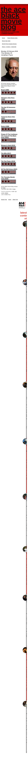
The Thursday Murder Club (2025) (8, 177)
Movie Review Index (12, 38)
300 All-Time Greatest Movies (9, 43)
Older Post (15, 199)
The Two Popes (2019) (8, 161)
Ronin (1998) (5, 126)
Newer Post (4, 199)
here (4, 187)
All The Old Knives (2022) (9, 169)
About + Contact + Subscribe (9, 46)
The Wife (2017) (6, 153)
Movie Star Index (6, 40)
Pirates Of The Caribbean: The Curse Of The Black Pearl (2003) (9, 136)
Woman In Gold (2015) (8, 145)
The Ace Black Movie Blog (13, 18)
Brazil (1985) (5, 90)
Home (3, 38)
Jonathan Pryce (7, 194)
